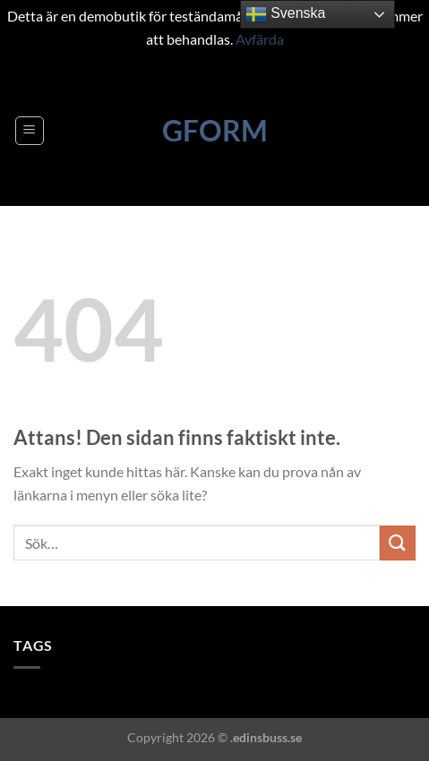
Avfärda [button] (260, 38)
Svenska (285, 14)
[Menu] (29, 130)
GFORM (215, 130)
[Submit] (398, 543)
